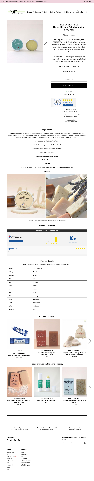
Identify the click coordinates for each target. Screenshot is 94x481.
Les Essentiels (28, 167)
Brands (29, 12)
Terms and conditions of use (25, 465)
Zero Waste (10, 460)
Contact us (24, 468)
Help (22, 456)
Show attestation (16, 241)
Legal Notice (24, 454)
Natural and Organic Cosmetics (26, 459)
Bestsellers (10, 454)
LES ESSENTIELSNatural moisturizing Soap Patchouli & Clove (47, 352)
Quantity (68, 79)
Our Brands (10, 465)
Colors (8, 467)
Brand (24, 264)
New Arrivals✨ (11, 452)
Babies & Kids (69, 12)
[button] (46, 42)
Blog (8, 469)
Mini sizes (9, 458)
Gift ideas (9, 463)
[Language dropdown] (88, 1)
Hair (51, 12)
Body (45, 12)
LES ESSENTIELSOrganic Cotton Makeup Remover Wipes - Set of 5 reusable (74, 352)
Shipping (23, 452)
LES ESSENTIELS (69, 24)
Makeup (59, 12)
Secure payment (25, 462)
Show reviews (68, 104)
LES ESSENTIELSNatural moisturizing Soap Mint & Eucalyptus (74, 400)
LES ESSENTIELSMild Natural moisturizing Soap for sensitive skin (19, 400)
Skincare (38, 12)
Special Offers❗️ (11, 456)
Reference (43, 264)
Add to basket (69, 85)
